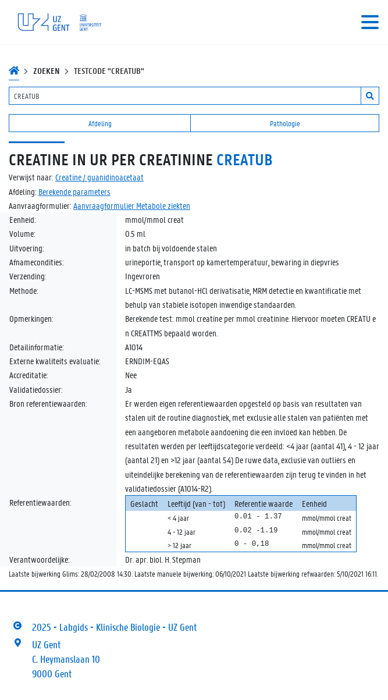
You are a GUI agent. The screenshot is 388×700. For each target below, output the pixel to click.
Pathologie (285, 123)
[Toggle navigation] (370, 22)
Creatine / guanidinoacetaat (99, 177)
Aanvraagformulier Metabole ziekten (131, 205)
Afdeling (100, 123)
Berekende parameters (74, 191)
